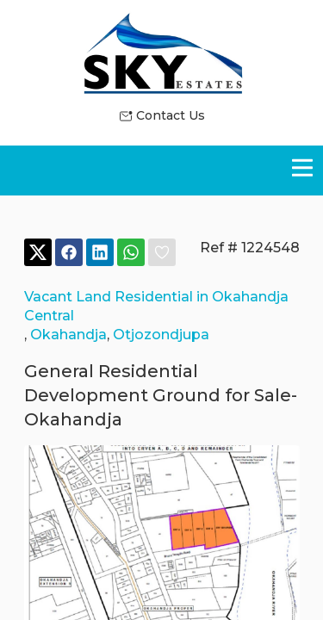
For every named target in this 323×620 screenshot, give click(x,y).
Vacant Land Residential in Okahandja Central (156, 306)
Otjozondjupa (161, 334)
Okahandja (68, 334)
